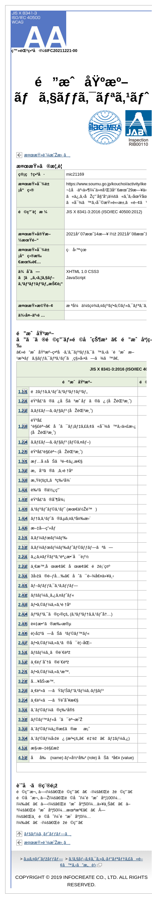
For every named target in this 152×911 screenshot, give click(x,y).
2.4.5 (22, 623)
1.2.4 (22, 442)
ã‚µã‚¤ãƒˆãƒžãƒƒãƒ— (43, 858)
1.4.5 (22, 528)
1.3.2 (22, 470)
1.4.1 (22, 489)
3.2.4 (22, 700)
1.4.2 (22, 499)
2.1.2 (22, 547)
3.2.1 (22, 671)
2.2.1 (22, 556)
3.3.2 (22, 719)
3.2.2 (22, 681)
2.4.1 (22, 585)
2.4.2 (22, 595)
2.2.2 (22, 566)
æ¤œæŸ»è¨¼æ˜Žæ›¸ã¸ (47, 155)
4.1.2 (22, 757)
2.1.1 (22, 537)
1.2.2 (22, 410)
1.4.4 (22, 518)
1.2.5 (22, 451)
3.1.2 (22, 662)
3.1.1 (22, 652)
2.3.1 (22, 576)
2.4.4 (22, 614)
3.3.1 (22, 709)
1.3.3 (22, 480)
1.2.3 (22, 426)
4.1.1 (22, 748)
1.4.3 (22, 509)
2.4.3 (22, 604)
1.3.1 (22, 461)
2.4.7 (22, 642)
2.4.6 (22, 633)
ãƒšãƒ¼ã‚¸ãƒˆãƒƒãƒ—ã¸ (48, 833)
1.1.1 (22, 391)
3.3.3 (22, 728)
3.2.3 (22, 690)
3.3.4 (22, 738)
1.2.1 (22, 401)
